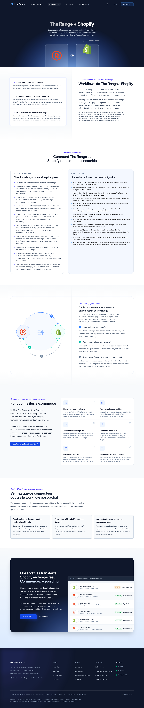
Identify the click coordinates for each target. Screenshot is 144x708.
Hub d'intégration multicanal (74, 409)
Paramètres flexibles (71, 454)
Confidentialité (71, 695)
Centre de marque (101, 679)
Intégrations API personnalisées (112, 454)
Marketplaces (78, 671)
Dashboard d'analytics (108, 431)
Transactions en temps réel (73, 431)
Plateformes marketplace (82, 675)
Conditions (62, 695)
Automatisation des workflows (112, 409)
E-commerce (78, 667)
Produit (55, 662)
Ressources (84, 4)
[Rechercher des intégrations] (108, 4)
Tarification (69, 4)
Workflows (56, 671)
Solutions (77, 662)
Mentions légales (81, 695)
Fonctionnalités (36, 4)
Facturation (77, 679)
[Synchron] (17, 4)
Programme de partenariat (103, 671)
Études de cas (99, 667)
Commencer (127, 4)
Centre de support (101, 675)
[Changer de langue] (115, 4)
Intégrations (54, 4)
